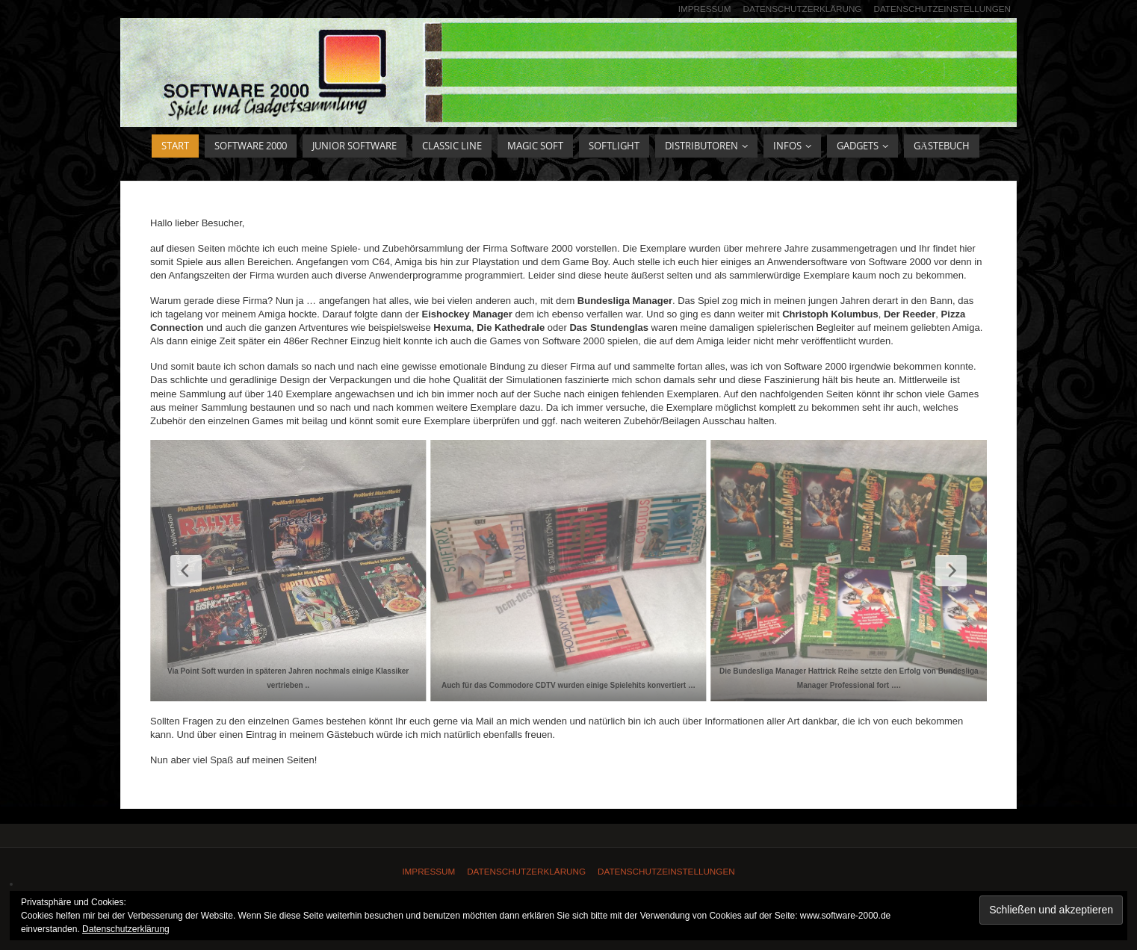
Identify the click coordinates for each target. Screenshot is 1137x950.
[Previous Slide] (186, 570)
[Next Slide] (951, 570)
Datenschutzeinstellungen (942, 8)
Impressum (704, 8)
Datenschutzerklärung (802, 8)
